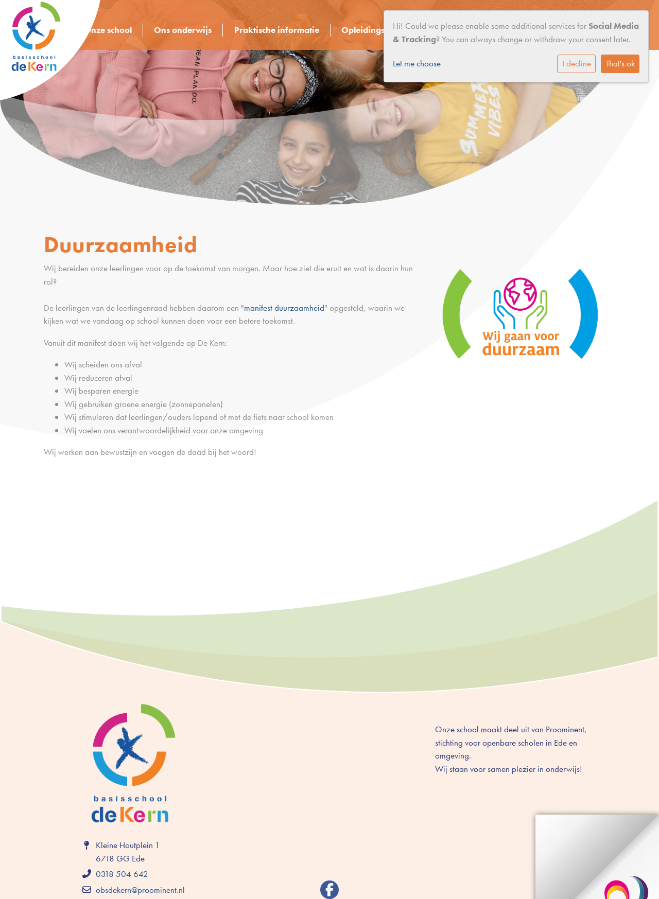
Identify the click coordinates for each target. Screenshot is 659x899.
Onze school (108, 30)
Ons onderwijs (183, 30)
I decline (576, 63)
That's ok (620, 63)
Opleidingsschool (375, 30)
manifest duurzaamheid (284, 307)
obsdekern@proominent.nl (140, 889)
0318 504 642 (122, 873)
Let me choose (417, 63)
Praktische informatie (276, 30)
